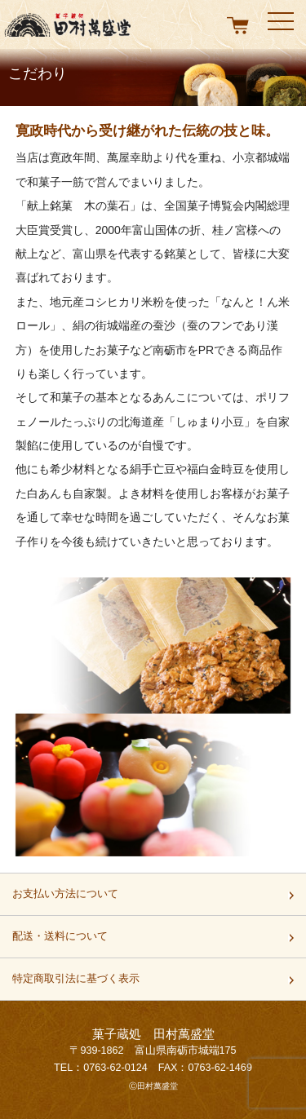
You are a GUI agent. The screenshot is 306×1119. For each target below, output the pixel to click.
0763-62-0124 (115, 1067)
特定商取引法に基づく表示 (76, 983)
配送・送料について (60, 941)
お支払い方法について (65, 898)
